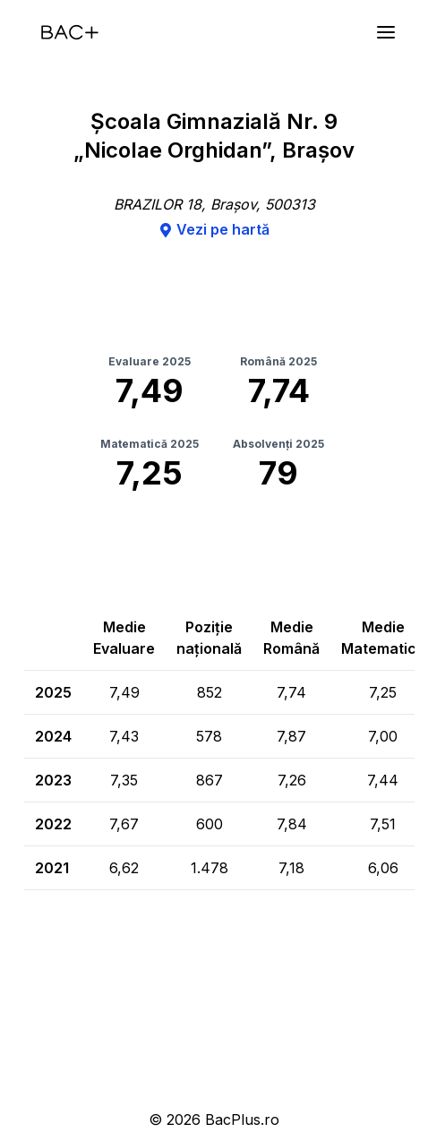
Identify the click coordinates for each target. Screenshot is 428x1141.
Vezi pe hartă (214, 229)
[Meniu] (386, 32)
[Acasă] (69, 32)
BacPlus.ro (242, 1119)
